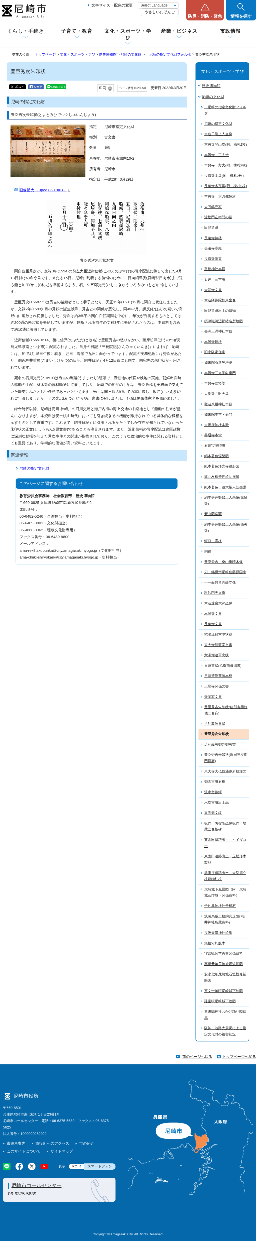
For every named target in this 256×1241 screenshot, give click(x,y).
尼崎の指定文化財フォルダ (168, 54)
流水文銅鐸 (213, 792)
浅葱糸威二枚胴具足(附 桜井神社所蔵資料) (224, 919)
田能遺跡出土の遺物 (220, 311)
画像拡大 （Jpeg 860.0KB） (45, 190)
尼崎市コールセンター (37, 1185)
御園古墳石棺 (214, 782)
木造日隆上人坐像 (218, 134)
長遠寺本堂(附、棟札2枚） (225, 176)
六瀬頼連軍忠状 (216, 655)
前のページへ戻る (197, 1056)
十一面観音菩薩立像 (220, 582)
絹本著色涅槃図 (216, 456)
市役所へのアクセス (52, 1143)
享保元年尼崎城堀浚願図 (223, 964)
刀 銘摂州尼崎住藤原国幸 (225, 572)
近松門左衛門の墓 (218, 217)
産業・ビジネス (179, 31)
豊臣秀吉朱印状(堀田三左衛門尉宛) (226, 758)
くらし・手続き (25, 31)
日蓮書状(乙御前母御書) (223, 666)
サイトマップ (61, 1151)
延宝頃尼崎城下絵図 (220, 1001)
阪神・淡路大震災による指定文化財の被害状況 (225, 1031)
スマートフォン (100, 1166)
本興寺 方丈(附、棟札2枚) (225, 165)
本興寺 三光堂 (216, 155)
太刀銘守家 (213, 207)
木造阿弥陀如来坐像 (220, 300)
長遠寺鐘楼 (213, 238)
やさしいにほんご (160, 12)
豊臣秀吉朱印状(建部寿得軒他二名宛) (226, 710)
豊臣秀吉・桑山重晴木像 (223, 562)
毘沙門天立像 (214, 593)
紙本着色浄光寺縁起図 (221, 466)
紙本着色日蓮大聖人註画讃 (225, 487)
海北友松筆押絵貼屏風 (221, 477)
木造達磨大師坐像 (218, 603)
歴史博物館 (107, 54)
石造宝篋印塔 (214, 446)
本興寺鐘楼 (213, 342)
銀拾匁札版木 (214, 943)
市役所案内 (16, 1143)
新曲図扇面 (213, 514)
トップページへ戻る (239, 1056)
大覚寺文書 (213, 290)
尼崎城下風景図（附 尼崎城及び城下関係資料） (225, 893)
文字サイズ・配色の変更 (112, 5)
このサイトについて (23, 1151)
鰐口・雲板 (213, 541)
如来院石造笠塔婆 (218, 362)
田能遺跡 (211, 227)
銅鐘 (207, 551)
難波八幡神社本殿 (218, 404)
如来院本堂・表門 (218, 414)
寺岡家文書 (213, 697)
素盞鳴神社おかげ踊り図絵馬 (225, 1015)
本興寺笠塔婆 (214, 383)
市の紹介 (86, 1143)
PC (74, 1166)
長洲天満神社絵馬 (218, 933)
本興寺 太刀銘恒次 (220, 196)
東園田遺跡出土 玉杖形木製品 (225, 859)
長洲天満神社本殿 (218, 331)
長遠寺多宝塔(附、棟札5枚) (225, 186)
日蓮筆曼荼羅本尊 (218, 676)
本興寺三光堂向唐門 (220, 373)
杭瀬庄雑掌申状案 (218, 634)
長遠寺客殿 (213, 248)
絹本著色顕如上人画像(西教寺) (226, 528)
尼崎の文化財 (131, 54)
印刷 (102, 88)
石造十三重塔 (214, 279)
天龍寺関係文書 (216, 686)
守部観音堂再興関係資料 (223, 953)
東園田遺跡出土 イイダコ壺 (225, 843)
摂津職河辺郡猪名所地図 (223, 321)
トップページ (45, 54)
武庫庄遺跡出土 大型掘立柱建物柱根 (225, 876)
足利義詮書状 (214, 724)
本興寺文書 (213, 614)
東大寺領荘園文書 (218, 645)
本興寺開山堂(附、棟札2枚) (225, 144)
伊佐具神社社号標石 (220, 906)
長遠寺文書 (213, 624)
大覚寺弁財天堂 (216, 394)
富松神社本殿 (214, 269)
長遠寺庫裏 (213, 259)
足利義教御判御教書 (220, 744)
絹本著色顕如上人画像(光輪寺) (226, 501)
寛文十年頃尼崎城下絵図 (223, 991)
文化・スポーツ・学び (128, 34)
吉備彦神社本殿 (216, 425)
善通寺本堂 (213, 435)
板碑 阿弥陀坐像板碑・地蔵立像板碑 (225, 826)
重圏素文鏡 (213, 813)
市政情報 (230, 31)
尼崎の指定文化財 (34, 468)
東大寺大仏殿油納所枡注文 (225, 771)
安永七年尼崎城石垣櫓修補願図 (225, 977)
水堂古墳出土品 (216, 802)
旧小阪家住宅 (214, 352)
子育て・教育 (76, 31)
